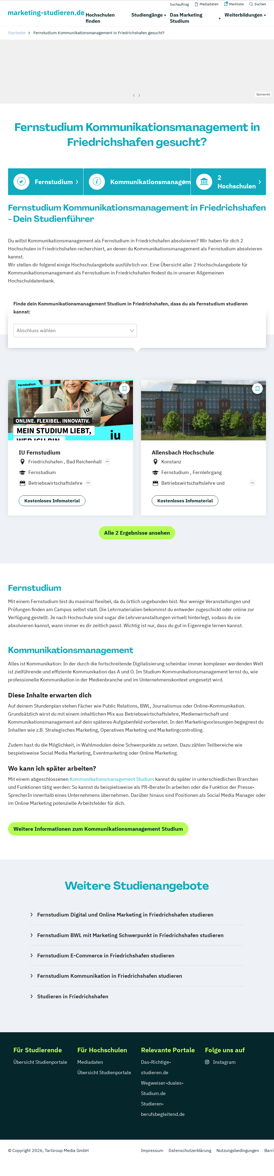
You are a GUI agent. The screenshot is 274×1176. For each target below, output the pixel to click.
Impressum (152, 1150)
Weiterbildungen (243, 15)
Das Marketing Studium (186, 18)
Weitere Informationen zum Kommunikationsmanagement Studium (98, 828)
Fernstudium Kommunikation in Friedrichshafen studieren (109, 975)
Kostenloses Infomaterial (52, 501)
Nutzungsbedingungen (237, 1150)
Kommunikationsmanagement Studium (112, 779)
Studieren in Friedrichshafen (72, 996)
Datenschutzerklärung (190, 1150)
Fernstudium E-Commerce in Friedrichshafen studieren (105, 955)
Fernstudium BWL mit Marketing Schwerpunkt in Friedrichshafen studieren (130, 935)
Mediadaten (90, 1062)
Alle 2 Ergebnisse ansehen (137, 532)
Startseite (16, 32)
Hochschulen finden (100, 18)
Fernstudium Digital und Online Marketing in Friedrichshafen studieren (125, 914)
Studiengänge (147, 15)
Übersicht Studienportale (40, 1062)
